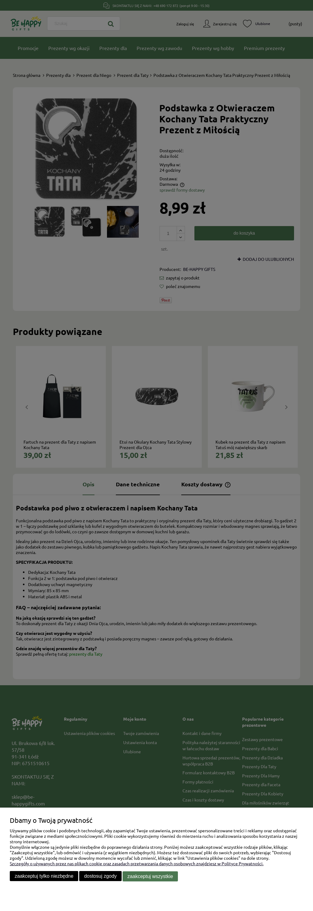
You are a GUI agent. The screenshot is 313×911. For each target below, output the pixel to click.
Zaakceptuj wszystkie (150, 876)
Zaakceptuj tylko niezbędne (44, 876)
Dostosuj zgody (100, 876)
